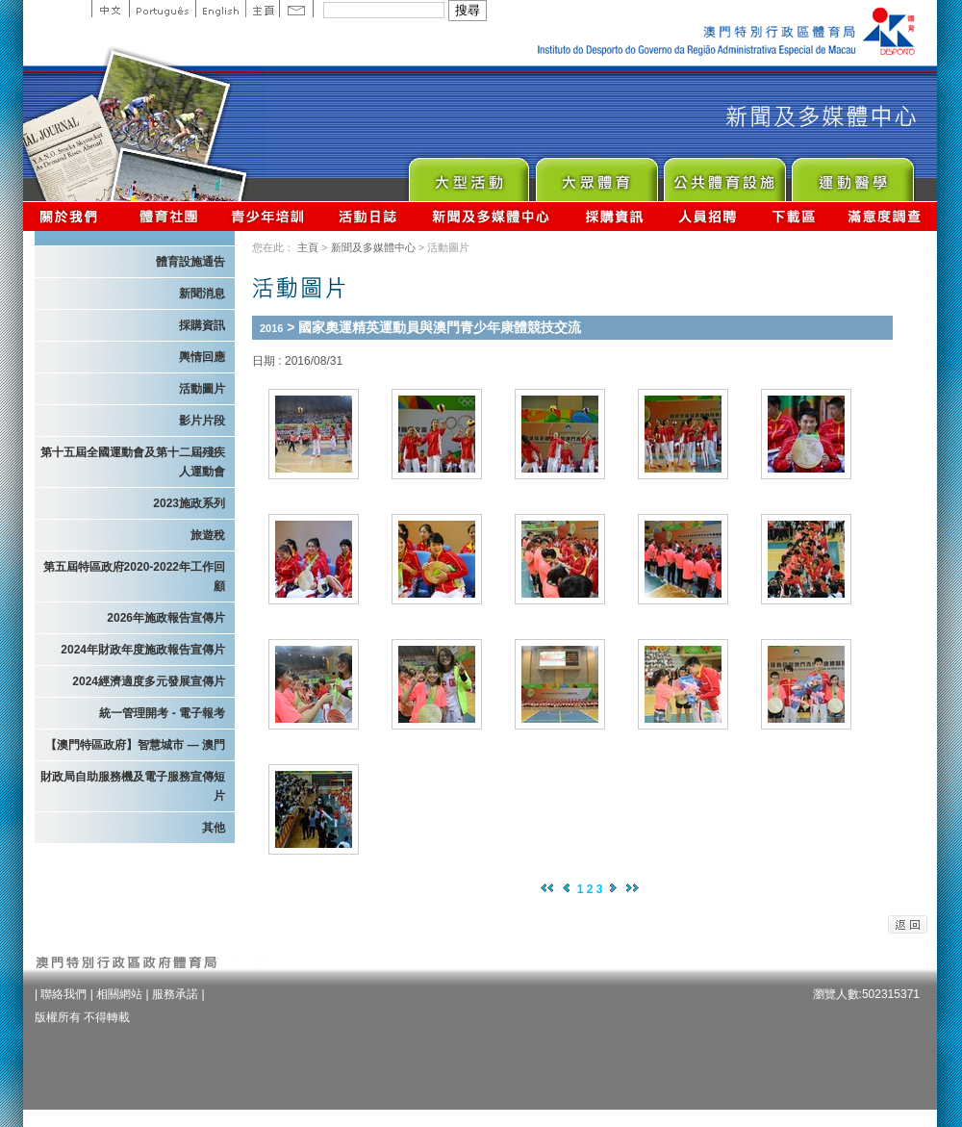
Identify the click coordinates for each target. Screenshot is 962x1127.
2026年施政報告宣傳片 (166, 618)
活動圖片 (202, 389)
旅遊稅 (207, 535)
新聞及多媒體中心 (492, 216)
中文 (110, 8)
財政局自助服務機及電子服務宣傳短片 (132, 786)
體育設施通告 (190, 262)
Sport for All (596, 174)
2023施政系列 (189, 503)
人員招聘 (707, 216)
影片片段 (202, 420)
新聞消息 (202, 293)
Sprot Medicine (852, 174)
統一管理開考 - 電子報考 (162, 713)
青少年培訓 (268, 216)
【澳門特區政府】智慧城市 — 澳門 (135, 745)
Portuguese (162, 8)
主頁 (262, 8)
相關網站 (119, 994)
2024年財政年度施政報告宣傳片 (143, 649)
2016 (271, 328)
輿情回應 (202, 357)
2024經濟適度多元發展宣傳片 (148, 681)
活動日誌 (369, 216)
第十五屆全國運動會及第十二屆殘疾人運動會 (132, 462)
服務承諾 (175, 994)
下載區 (793, 216)
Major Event (468, 174)
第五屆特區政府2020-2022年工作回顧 (134, 576)
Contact (296, 8)
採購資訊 (614, 216)
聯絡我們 (63, 994)
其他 (213, 827)
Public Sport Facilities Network (724, 174)
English (220, 8)
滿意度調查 (885, 216)
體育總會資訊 (168, 216)
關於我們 (72, 216)
